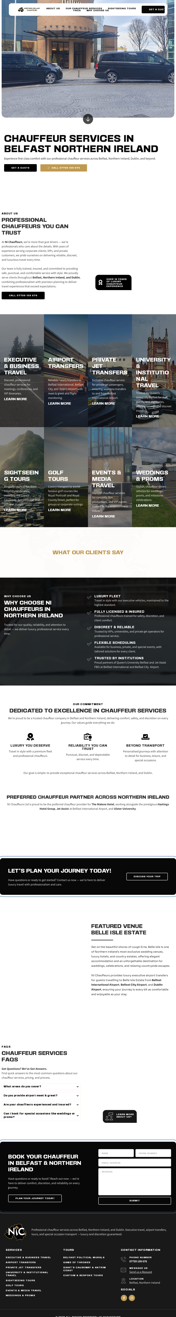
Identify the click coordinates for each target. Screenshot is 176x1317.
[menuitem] (53, 9)
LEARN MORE (15, 399)
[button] (41, 1086)
